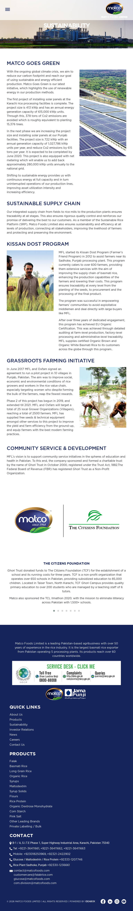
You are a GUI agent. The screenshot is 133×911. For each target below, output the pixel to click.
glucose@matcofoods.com (32, 879)
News (13, 734)
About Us (16, 714)
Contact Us (17, 744)
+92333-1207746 (70, 859)
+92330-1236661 (58, 865)
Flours (14, 796)
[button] (54, 611)
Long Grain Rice (21, 771)
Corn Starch (18, 811)
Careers (15, 739)
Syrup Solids (18, 791)
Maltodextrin (18, 786)
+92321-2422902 (58, 854)
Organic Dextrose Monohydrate (31, 806)
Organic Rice (18, 776)
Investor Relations (22, 729)
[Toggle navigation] (7, 10)
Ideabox (90, 901)
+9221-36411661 (28, 848)
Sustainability (19, 724)
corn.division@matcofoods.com (35, 883)
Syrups (14, 781)
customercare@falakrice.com (33, 874)
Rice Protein (18, 801)
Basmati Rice (18, 766)
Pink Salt (15, 816)
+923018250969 (34, 854)
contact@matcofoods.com (32, 870)
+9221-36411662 (51, 848)
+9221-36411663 (74, 848)
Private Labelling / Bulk (25, 826)
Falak (13, 761)
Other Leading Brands (25, 821)
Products (16, 719)
